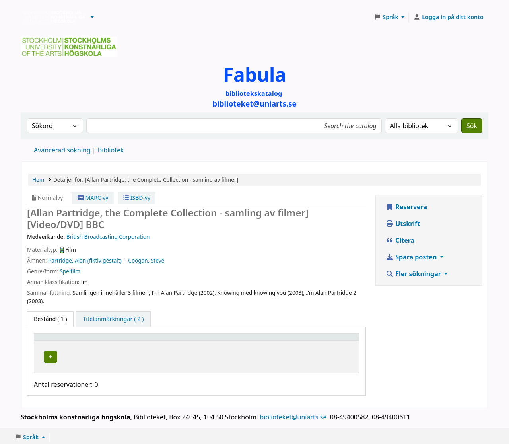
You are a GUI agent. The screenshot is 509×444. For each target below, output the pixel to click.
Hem (38, 179)
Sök (471, 125)
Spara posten (412, 257)
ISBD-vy (136, 197)
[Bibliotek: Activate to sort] (171, 340)
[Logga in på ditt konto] (448, 17)
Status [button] (319, 341)
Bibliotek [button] (129, 341)
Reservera (406, 207)
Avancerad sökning (62, 150)
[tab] (113, 319)
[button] (92, 17)
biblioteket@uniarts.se (294, 415)
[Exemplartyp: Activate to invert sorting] (74, 340)
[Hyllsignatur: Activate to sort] (268, 340)
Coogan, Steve (146, 260)
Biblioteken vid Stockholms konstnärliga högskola (52, 17)
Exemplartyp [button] (55, 341)
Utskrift (403, 223)
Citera (400, 240)
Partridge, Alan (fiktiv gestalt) (85, 260)
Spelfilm (70, 271)
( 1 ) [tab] (50, 319)
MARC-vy (93, 197)
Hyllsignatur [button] (249, 341)
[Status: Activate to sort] (333, 340)
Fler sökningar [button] (414, 273)
